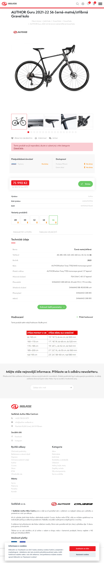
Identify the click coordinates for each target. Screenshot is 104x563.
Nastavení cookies (82, 554)
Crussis (13, 465)
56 (54, 221)
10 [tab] (55, 132)
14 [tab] (67, 132)
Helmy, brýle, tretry (59, 465)
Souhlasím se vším (82, 548)
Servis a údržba (57, 474)
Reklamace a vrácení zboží (20, 454)
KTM (13, 471)
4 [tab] (37, 132)
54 (45, 221)
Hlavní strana (36, 21)
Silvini (13, 468)
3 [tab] (34, 132)
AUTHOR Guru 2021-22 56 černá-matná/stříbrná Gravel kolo (52, 24)
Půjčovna (14, 486)
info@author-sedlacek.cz (22, 422)
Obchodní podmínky (18, 451)
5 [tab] (40, 132)
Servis (13, 483)
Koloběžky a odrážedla (60, 460)
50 (26, 221)
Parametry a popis (22, 232)
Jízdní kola (46, 21)
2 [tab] (31, 132)
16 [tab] (73, 132)
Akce (54, 451)
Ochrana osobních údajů (20, 460)
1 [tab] (28, 132)
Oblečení (55, 462)
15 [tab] (70, 132)
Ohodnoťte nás (16, 474)
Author (13, 462)
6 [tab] (43, 132)
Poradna (14, 489)
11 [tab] (58, 132)
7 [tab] (46, 132)
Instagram (16, 440)
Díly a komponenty (58, 471)
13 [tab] (64, 132)
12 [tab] (61, 132)
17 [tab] (76, 132)
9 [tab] (52, 132)
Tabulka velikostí (48, 232)
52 (35, 221)
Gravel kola (57, 21)
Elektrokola (56, 454)
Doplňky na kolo (58, 468)
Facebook (16, 436)
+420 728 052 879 (20, 418)
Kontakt (14, 491)
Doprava (14, 457)
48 (16, 221)
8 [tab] (49, 132)
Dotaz (85, 184)
